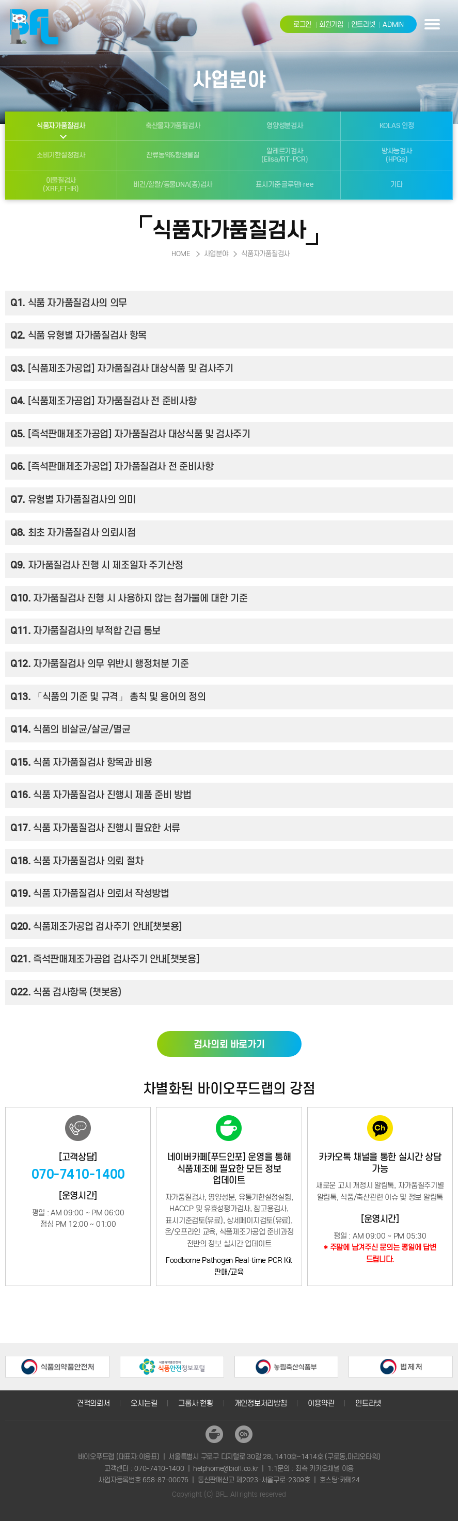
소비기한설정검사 (61, 155)
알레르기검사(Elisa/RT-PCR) (284, 155)
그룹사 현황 (195, 1403)
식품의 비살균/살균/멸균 (70, 729)
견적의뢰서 (93, 1403)
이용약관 (321, 1403)
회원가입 (331, 24)
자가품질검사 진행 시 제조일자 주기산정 (96, 565)
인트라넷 (363, 24)
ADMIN (393, 24)
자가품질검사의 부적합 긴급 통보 (85, 631)
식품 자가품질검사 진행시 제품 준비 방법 (100, 795)
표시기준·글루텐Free (284, 184)
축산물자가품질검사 (173, 125)
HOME (181, 253)
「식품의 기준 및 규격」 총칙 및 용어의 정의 (108, 697)
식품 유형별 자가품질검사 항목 (78, 335)
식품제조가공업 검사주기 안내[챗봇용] (96, 927)
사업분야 (216, 253)
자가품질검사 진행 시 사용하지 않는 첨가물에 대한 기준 (128, 598)
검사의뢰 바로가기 (229, 1044)
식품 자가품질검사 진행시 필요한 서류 (95, 828)
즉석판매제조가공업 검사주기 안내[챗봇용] (104, 959)
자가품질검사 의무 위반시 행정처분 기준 (99, 664)
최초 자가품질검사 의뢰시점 (73, 533)
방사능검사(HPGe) (397, 155)
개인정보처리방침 (260, 1403)
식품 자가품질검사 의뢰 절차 (77, 861)
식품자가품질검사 (61, 125)
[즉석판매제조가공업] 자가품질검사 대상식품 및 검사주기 (130, 434)
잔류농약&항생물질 (172, 155)
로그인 (302, 24)
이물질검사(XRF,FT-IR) (60, 184)
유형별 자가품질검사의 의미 (73, 500)
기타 (396, 184)
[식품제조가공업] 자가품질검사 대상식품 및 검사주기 (121, 368)
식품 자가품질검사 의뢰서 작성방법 (89, 893)
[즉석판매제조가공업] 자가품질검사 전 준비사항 (112, 467)
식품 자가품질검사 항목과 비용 (81, 762)
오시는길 (144, 1403)
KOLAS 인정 (397, 125)
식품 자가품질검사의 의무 (68, 303)
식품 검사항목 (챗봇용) (65, 992)
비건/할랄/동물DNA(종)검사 (172, 184)
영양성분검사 (284, 125)
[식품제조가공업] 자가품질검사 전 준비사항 (103, 401)
